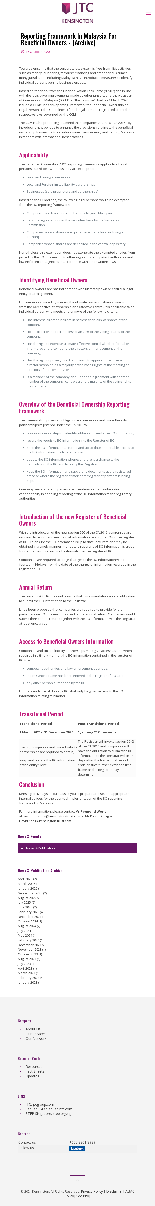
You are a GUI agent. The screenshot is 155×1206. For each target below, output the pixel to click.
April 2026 (25, 879)
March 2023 (26, 973)
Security (82, 1196)
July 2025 (24, 902)
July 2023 (24, 963)
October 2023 (28, 954)
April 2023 (25, 968)
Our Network (36, 1038)
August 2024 (27, 926)
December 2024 (29, 916)
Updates (32, 1076)
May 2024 (25, 935)
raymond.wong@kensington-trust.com (51, 816)
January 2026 (27, 888)
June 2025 (25, 907)
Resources (34, 1066)
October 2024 (28, 921)
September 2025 (30, 893)
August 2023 (27, 959)
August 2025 (27, 898)
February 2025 (28, 912)
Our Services (36, 1033)
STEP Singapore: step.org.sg (48, 1113)
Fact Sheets (35, 1071)
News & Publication (40, 848)
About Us (33, 1029)
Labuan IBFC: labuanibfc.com (49, 1109)
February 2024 (28, 940)
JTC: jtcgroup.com (40, 1104)
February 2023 (28, 977)
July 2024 (24, 930)
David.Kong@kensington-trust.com (45, 821)
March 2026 (26, 883)
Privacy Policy (92, 1191)
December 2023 (29, 945)
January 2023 (27, 982)
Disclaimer (114, 1191)
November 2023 (29, 949)
